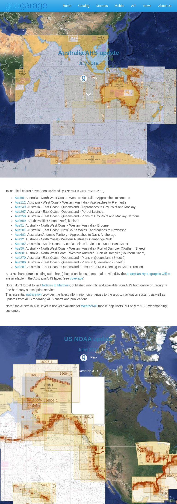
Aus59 (19, 248)
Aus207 (20, 230)
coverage (76, 278)
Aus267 (20, 211)
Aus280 (20, 262)
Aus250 (20, 216)
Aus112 (20, 202)
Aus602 (20, 234)
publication (33, 294)
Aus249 (20, 207)
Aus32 (19, 239)
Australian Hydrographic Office (148, 274)
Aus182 (20, 244)
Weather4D (89, 306)
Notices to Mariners (56, 285)
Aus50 (19, 198)
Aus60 (19, 253)
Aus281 (20, 267)
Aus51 (19, 225)
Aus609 (20, 221)
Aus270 (20, 257)
